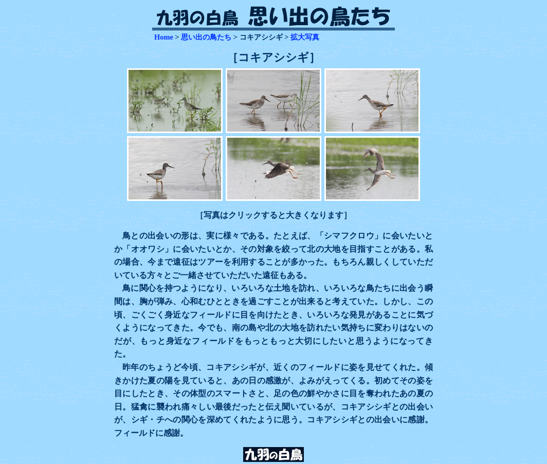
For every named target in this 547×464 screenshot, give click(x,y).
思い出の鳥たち (206, 37)
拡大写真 (304, 37)
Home (163, 37)
